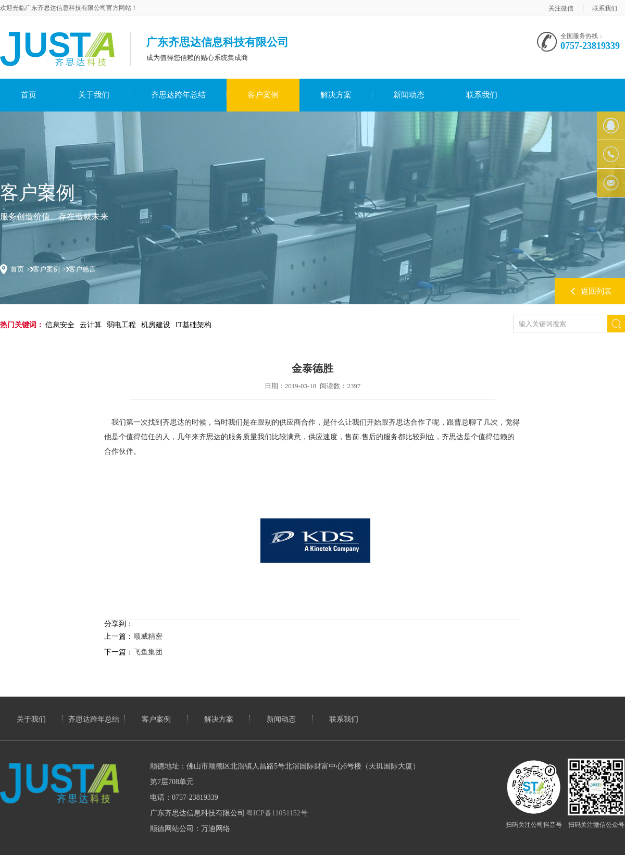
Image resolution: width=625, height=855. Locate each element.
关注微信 (560, 8)
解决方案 (336, 95)
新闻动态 (408, 95)
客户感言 (82, 269)
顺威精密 (147, 636)
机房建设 (155, 325)
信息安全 (59, 325)
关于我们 (93, 95)
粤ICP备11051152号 (277, 813)
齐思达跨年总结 (178, 95)
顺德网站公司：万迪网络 (190, 829)
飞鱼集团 (147, 652)
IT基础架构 (193, 325)
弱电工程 (121, 325)
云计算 (91, 325)
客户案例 (263, 95)
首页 (28, 95)
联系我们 (604, 8)
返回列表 (596, 291)
